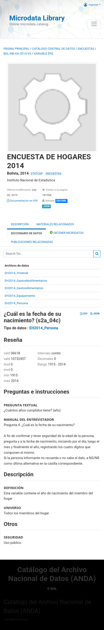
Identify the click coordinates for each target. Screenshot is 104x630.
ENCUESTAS (86, 48)
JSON (94, 313)
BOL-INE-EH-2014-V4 (17, 53)
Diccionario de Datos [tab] (26, 233)
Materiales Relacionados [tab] (55, 224)
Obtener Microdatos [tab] (67, 233)
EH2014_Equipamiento (20, 295)
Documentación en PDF (22, 200)
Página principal (16, 48)
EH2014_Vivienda (16, 273)
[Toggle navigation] (94, 24)
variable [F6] (43, 53)
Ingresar (91, 4)
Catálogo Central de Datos (53, 48)
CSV (83, 313)
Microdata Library (37, 18)
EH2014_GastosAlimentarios (24, 288)
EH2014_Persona (16, 303)
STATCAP (37, 173)
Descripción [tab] (20, 224)
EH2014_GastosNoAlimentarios (26, 280)
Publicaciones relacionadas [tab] (32, 242)
